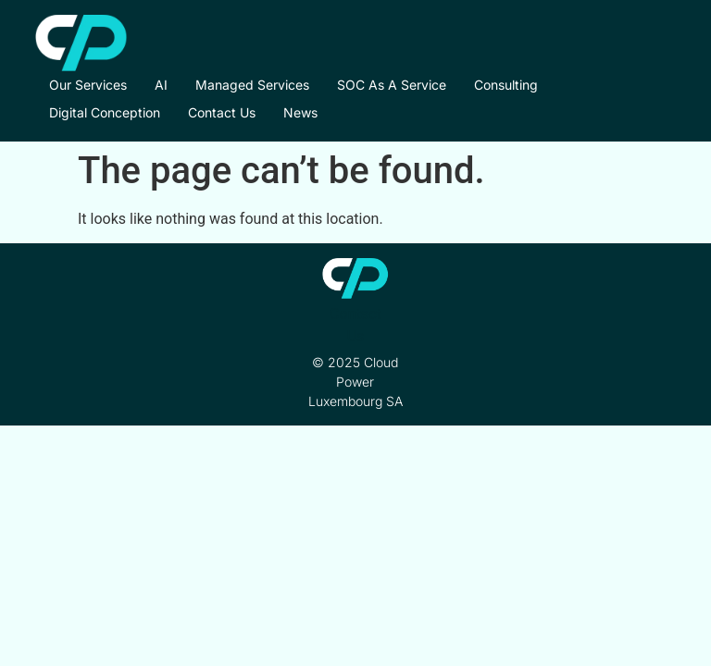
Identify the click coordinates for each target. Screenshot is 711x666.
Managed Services (252, 84)
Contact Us (222, 112)
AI (161, 84)
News (300, 112)
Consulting (506, 84)
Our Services (88, 84)
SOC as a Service (391, 84)
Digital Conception (104, 112)
